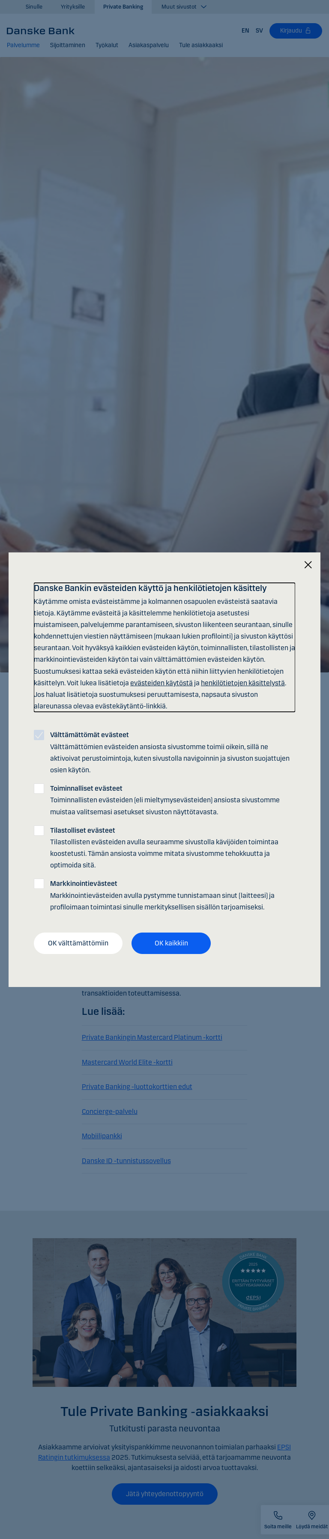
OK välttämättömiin (78, 943)
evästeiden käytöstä (161, 683)
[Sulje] (308, 565)
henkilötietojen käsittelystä (243, 683)
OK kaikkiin (171, 943)
